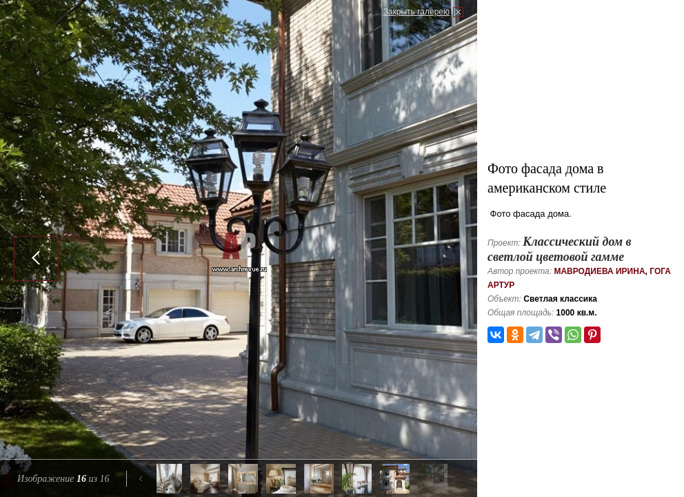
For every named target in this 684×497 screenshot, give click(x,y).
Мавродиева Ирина (599, 271)
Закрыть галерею (416, 12)
